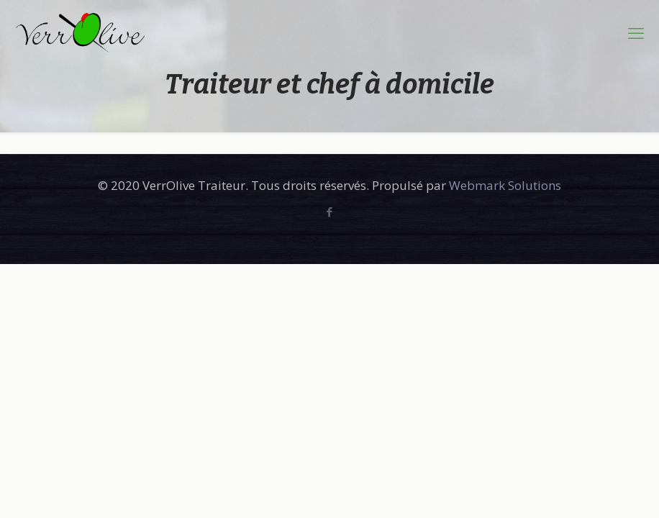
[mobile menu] (636, 32)
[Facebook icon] (329, 211)
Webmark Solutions (505, 185)
